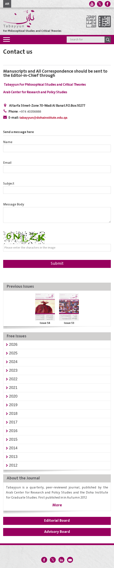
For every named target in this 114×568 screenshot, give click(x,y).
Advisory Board (57, 532)
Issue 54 (45, 323)
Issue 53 (69, 323)
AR (7, 3)
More (57, 505)
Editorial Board (57, 520)
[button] (13, 344)
